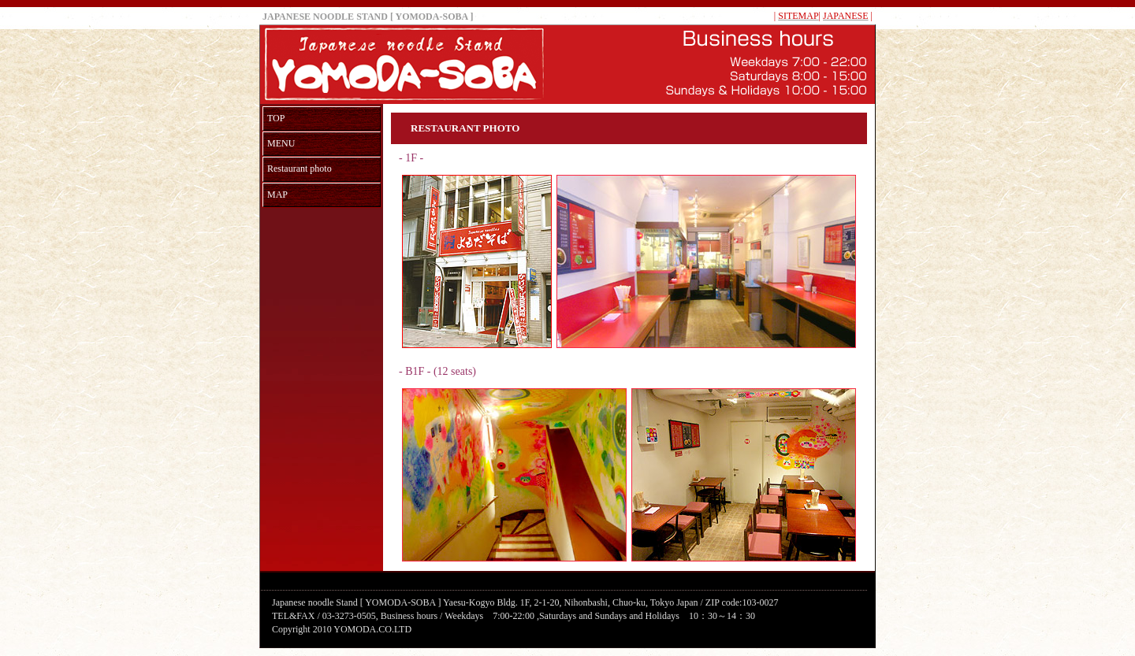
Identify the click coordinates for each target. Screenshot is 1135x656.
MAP (277, 194)
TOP (276, 118)
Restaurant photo (299, 168)
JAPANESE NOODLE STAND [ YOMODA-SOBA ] (367, 16)
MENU (281, 143)
